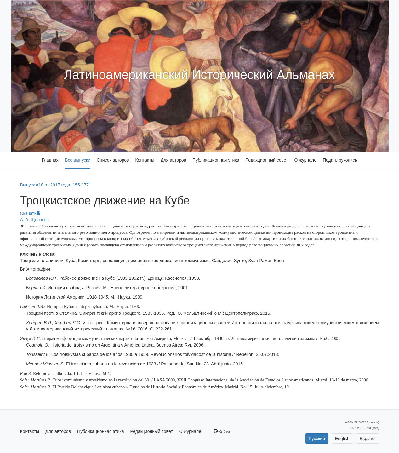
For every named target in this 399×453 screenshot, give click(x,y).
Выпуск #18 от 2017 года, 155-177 (54, 184)
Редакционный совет (266, 160)
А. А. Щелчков (34, 219)
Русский (317, 438)
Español (368, 438)
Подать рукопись (340, 160)
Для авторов (173, 160)
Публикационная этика (215, 160)
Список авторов (113, 160)
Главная (50, 160)
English (342, 438)
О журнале (305, 160)
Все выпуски (77, 160)
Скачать (30, 213)
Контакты (144, 160)
